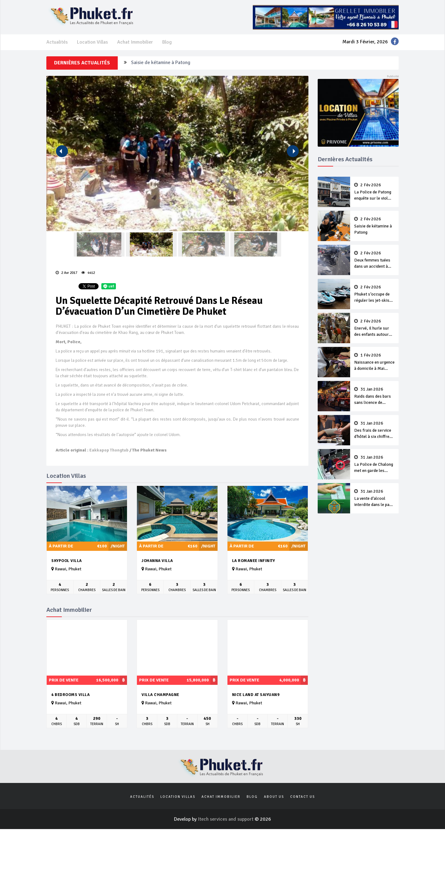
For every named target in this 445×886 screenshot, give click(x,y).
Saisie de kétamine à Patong (160, 63)
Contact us (302, 797)
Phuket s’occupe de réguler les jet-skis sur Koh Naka (374, 294)
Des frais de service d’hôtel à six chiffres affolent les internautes (374, 430)
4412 (88, 272)
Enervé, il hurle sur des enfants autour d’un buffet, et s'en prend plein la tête (374, 328)
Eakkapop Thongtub (109, 450)
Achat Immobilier (135, 42)
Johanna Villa (157, 561)
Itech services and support (226, 819)
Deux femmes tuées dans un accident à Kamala (374, 260)
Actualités (57, 42)
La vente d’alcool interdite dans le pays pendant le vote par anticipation (374, 498)
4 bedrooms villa (70, 695)
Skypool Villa (66, 561)
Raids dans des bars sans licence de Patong (374, 396)
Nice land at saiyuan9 (256, 695)
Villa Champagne (160, 695)
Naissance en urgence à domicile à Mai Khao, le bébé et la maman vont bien (374, 362)
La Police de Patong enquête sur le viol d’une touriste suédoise (374, 192)
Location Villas (92, 42)
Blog (167, 42)
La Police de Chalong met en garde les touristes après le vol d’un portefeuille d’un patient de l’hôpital (374, 464)
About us (274, 797)
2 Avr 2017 (66, 272)
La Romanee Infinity (253, 561)
